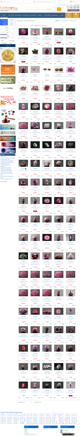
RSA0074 (70, 74)
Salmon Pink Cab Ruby (23, 225)
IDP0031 (71, 224)
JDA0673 (47, 131)
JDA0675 (59, 131)
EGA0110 (59, 390)
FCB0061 (59, 150)
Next (32, 25)
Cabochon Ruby (23, 76)
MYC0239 (47, 261)
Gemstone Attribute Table (6, 170)
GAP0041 (59, 224)
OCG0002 (23, 316)
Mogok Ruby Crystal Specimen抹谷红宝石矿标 (47, 40)
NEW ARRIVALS (18, 15)
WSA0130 (35, 298)
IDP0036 (59, 242)
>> (33, 25)
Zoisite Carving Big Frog (71, 151)
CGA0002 (23, 261)
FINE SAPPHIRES (54, 15)
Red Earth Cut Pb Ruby (59, 207)
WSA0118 (35, 279)
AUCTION (11, 15)
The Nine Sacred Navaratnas (7, 162)
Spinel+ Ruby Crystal (23, 170)
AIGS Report (4, 43)
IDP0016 (23, 205)
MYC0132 (23, 37)
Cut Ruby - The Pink (47, 244)
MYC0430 (47, 111)
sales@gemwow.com (75, 1)
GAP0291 (70, 37)
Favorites (76, 16)
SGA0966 (23, 335)
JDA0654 (59, 93)
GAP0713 (23, 74)
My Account (66, 5)
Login (62, 5)
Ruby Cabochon (70, 244)
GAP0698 (59, 74)
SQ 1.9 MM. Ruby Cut (46, 94)
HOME (4, 15)
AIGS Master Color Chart (6, 172)
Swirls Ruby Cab (35, 225)
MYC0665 (70, 335)
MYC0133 (35, 37)
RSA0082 (47, 93)
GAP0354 (23, 372)
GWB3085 (35, 261)
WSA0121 (59, 111)
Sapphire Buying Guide (6, 167)
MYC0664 (59, 335)
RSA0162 (47, 74)
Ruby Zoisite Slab (70, 299)
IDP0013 (71, 187)
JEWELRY (40, 15)
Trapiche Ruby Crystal (58, 392)
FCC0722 (35, 150)
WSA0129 (23, 131)
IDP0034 (35, 242)
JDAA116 (59, 168)
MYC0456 (23, 56)
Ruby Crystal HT (23, 113)
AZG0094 (70, 390)
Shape (75, 20)
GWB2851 (58, 372)
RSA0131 (23, 187)
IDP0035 (47, 242)
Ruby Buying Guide (5, 163)
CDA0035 (70, 298)
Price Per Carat (66, 20)
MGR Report (12, 40)
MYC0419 (47, 168)
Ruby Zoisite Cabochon (23, 318)
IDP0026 (23, 224)
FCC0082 (59, 187)
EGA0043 (23, 150)
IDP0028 (47, 224)
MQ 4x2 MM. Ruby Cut (70, 76)
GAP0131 (47, 353)
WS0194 (47, 298)
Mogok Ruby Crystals (47, 318)
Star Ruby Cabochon (47, 113)
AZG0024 (47, 56)
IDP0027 (35, 224)
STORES (61, 15)
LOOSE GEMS (26, 15)
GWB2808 (47, 372)
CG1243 (70, 150)
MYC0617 (70, 93)
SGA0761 (59, 316)
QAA (3, 40)
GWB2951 (47, 390)
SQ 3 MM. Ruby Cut (23, 94)
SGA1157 (59, 353)
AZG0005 (35, 168)
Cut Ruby (35, 76)
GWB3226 (70, 372)
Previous (21, 25)
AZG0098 (70, 168)
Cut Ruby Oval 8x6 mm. (59, 76)
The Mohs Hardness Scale (6, 179)
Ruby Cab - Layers (23, 244)
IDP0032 (23, 242)
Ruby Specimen (47, 189)
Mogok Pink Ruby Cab (58, 318)
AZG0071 (70, 130)
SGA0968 (35, 335)
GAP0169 (70, 353)
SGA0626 (70, 261)
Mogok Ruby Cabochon (47, 170)
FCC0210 (59, 261)
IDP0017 (35, 205)
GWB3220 (23, 390)
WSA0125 (70, 279)
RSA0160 (70, 111)
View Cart (69, 16)
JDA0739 (35, 372)
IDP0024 (59, 205)
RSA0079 (35, 93)
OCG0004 (70, 242)
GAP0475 (47, 316)
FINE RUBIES (47, 15)
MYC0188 (23, 111)
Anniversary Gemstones (6, 169)
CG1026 (35, 56)
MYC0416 (47, 187)
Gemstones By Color (5, 159)
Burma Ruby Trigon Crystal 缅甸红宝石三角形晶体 (70, 133)
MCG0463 (23, 353)
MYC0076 (35, 316)
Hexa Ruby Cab (47, 225)
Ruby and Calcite (58, 132)
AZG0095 (47, 36)
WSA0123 (59, 279)
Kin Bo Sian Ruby (58, 94)
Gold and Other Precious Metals (8, 158)
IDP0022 (47, 205)
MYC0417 (59, 56)
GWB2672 (70, 56)
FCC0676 (35, 111)
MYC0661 (47, 335)
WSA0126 (23, 298)
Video (11, 43)
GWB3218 (35, 390)
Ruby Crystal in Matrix (35, 151)
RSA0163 (35, 74)
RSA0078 (23, 93)
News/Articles (77, 5)
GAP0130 (35, 353)
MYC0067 (59, 298)
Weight (71, 20)
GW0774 (59, 37)
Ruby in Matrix (47, 132)
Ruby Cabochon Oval (70, 38)
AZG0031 (35, 131)
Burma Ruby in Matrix (35, 170)
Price (60, 20)
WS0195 (23, 279)
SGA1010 (47, 150)
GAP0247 (70, 316)
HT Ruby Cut (23, 189)
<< (18, 25)
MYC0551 (22, 168)
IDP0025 (71, 205)
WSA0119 (47, 279)
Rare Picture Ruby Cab (59, 170)
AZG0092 (35, 187)
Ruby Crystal (58, 151)
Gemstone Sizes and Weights (7, 160)
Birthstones (3, 156)
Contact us (71, 5)
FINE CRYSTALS (32, 15)
